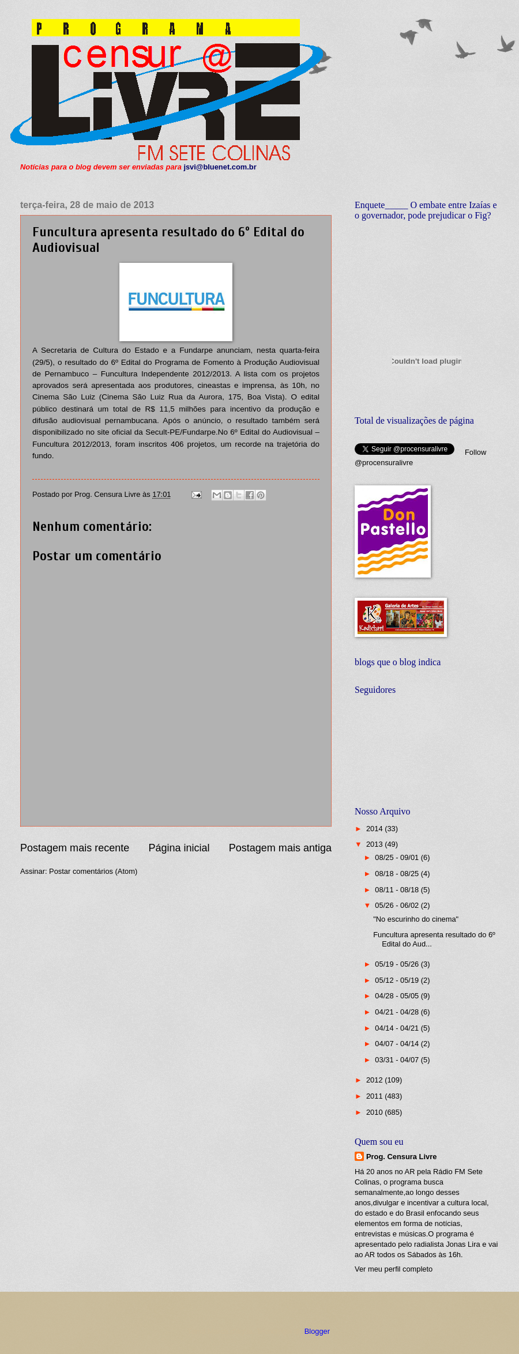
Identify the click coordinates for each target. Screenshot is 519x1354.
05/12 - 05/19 (397, 980)
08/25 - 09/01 (397, 857)
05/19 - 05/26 (397, 964)
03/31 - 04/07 (397, 1059)
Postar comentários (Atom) (93, 871)
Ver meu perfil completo (393, 1269)
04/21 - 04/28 (397, 1012)
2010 (375, 1112)
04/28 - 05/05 (397, 995)
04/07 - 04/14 (397, 1043)
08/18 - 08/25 (397, 873)
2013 (375, 844)
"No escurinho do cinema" (415, 919)
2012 (375, 1080)
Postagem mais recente (74, 848)
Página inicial (178, 848)
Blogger (317, 1331)
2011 (375, 1096)
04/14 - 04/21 (397, 1028)
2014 (375, 828)
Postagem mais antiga (280, 848)
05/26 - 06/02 (397, 905)
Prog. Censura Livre (401, 1156)
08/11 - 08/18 (397, 889)
